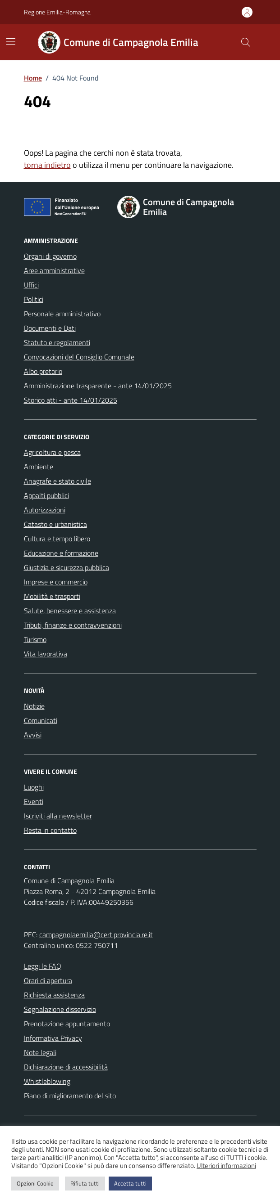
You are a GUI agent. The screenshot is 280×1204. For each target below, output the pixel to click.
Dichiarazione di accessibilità (66, 1066)
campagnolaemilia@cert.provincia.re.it (96, 934)
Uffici (31, 284)
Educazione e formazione (61, 553)
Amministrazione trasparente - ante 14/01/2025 (98, 385)
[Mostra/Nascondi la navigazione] (10, 41)
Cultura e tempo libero (57, 538)
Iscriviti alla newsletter (58, 815)
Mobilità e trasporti (52, 596)
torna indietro (47, 165)
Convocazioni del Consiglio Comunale (79, 356)
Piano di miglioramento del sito (70, 1095)
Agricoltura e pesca (52, 452)
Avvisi (32, 734)
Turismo (35, 639)
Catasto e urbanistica (55, 524)
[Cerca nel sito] (245, 42)
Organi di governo (50, 256)
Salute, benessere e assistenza (70, 610)
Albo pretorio (43, 371)
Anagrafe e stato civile (57, 481)
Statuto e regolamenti (57, 342)
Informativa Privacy (53, 1038)
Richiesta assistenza (54, 994)
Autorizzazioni (44, 509)
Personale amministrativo (62, 313)
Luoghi (34, 787)
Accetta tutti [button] (130, 1183)
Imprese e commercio (55, 581)
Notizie (34, 706)
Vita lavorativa (45, 653)
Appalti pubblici (46, 495)
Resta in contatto (50, 830)
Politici (33, 299)
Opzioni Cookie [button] (35, 1183)
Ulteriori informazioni (226, 1166)
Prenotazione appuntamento (67, 1023)
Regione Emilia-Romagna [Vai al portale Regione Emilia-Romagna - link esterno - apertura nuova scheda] (57, 12)
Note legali (40, 1052)
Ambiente (38, 466)
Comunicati (40, 720)
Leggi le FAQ (42, 966)
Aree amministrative (54, 270)
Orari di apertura (48, 980)
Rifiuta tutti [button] (85, 1183)
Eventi (33, 801)
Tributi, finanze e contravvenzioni (73, 625)
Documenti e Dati (50, 328)
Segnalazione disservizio (60, 1009)
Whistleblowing (47, 1081)
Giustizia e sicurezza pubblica (66, 567)
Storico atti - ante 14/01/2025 (70, 400)
